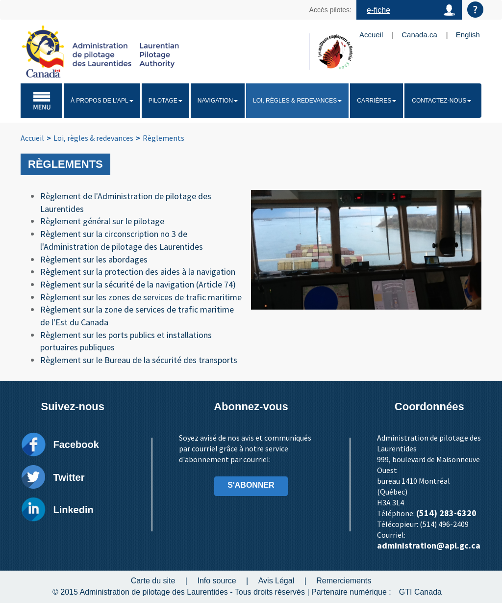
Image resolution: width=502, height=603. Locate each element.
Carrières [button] (376, 100)
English (468, 34)
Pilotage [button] (165, 100)
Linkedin (73, 509)
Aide (475, 9)
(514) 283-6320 (446, 513)
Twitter (68, 477)
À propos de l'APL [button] (102, 100)
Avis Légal (276, 581)
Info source (216, 581)
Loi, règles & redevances (93, 138)
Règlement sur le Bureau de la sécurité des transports (138, 360)
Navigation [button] (218, 100)
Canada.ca (419, 34)
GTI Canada (420, 592)
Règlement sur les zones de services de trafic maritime (141, 297)
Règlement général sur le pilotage (102, 221)
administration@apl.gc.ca (428, 545)
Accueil (371, 34)
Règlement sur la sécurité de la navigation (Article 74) (138, 284)
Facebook (76, 444)
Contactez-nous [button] (441, 100)
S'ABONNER (250, 485)
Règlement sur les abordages (94, 259)
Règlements (163, 138)
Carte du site (153, 581)
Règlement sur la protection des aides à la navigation (137, 271)
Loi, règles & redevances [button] (297, 100)
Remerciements (343, 581)
